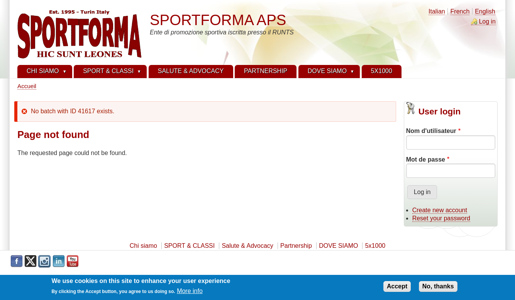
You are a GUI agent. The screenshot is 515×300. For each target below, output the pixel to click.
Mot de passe (425, 159)
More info (190, 293)
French (460, 11)
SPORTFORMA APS (218, 20)
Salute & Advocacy (247, 245)
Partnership (296, 245)
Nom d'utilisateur (431, 131)
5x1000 (375, 245)
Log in (487, 21)
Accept (397, 288)
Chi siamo (143, 245)
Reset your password (441, 218)
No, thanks (438, 288)
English (485, 11)
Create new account (439, 210)
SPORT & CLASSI (189, 245)
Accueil (26, 86)
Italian (437, 11)
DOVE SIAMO (338, 245)
